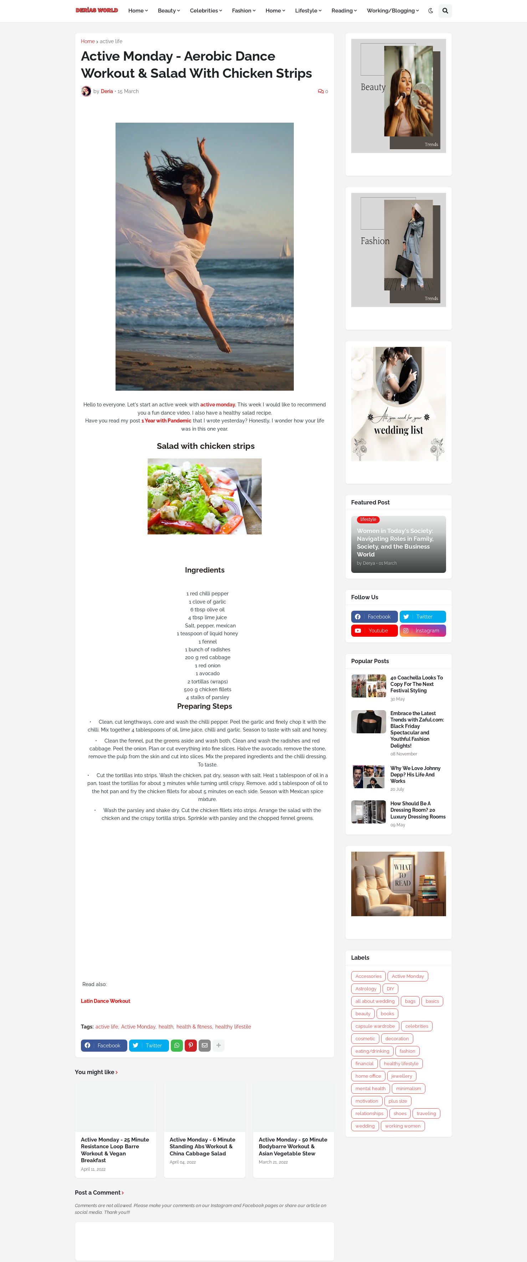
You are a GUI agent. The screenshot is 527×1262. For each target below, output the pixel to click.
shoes (400, 1113)
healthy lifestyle (401, 1063)
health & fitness (194, 1027)
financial (364, 1063)
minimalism (408, 1088)
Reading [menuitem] (342, 10)
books (387, 1013)
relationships (369, 1113)
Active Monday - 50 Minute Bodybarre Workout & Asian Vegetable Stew (293, 1147)
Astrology (366, 988)
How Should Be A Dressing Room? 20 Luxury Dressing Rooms (418, 810)
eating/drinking (372, 1051)
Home (88, 41)
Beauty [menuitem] (167, 10)
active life (111, 41)
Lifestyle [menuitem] (306, 10)
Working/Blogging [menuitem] (391, 10)
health (166, 1027)
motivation (366, 1101)
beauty (362, 1013)
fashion (407, 1051)
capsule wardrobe (375, 1026)
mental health (370, 1088)
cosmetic (365, 1038)
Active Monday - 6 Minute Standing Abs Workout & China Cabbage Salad (202, 1147)
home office (368, 1076)
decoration (397, 1038)
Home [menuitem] (136, 10)
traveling (426, 1113)
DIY (390, 988)
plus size (398, 1101)
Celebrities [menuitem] (204, 10)
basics (432, 1001)
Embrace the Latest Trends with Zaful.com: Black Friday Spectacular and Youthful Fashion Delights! (417, 729)
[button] (431, 11)
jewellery (402, 1076)
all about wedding (375, 1001)
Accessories (368, 976)
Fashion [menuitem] (241, 10)
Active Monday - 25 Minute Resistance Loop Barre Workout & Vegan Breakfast (115, 1150)
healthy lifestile (233, 1027)
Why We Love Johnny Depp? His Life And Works (415, 774)
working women (403, 1126)
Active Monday (138, 1027)
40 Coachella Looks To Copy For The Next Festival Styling (416, 684)
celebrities (416, 1026)
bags (410, 1001)
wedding (365, 1126)
